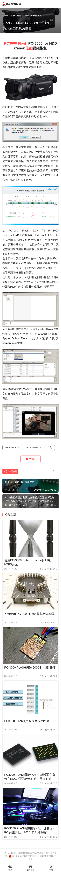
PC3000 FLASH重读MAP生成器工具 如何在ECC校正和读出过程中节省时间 (30, 776)
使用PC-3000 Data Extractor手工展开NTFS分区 (28, 562)
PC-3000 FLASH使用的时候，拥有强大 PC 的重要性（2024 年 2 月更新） (29, 830)
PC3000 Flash (15, 43)
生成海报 (10, 471)
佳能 (29, 48)
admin (5, 15)
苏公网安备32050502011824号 (23, 856)
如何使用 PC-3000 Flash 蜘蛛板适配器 (29, 614)
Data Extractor (12, 447)
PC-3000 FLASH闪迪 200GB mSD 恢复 (30, 667)
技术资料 (17, 15)
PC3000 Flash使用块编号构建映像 (26, 721)
